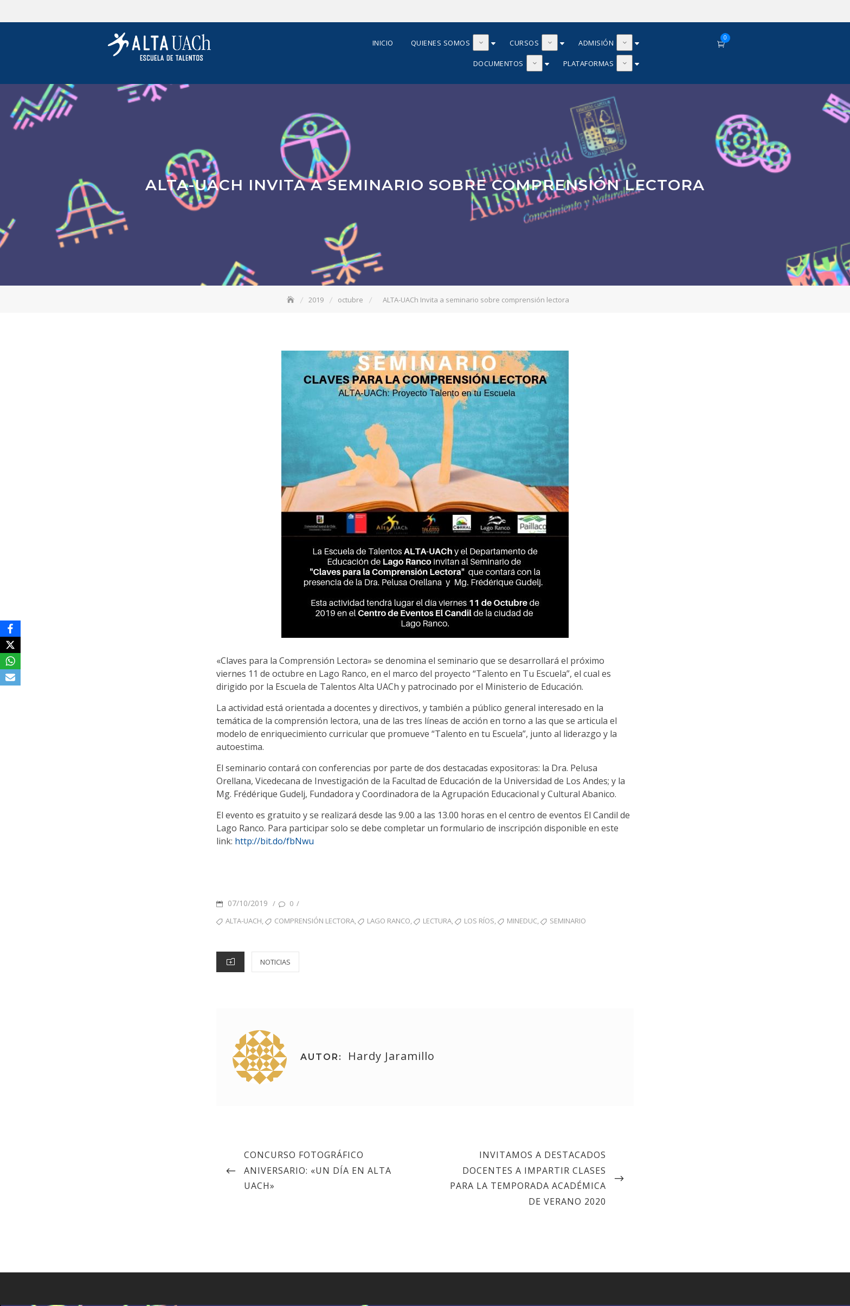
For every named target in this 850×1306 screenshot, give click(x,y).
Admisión (596, 43)
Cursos (524, 43)
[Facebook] (10, 628)
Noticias (275, 963)
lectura (437, 922)
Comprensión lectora (314, 922)
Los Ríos (479, 922)
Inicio (383, 43)
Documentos (498, 64)
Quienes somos (441, 43)
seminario (568, 922)
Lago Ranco (388, 922)
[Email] (10, 677)
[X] (10, 645)
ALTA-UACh (244, 922)
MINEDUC (522, 922)
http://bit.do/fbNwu (274, 842)
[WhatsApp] (10, 661)
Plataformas (588, 64)
